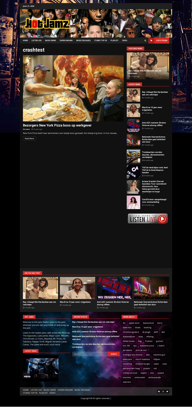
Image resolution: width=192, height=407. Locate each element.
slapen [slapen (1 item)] (144, 373)
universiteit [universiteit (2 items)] (139, 377)
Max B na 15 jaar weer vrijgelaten (133, 110)
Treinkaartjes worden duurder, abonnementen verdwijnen (133, 156)
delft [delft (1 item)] (156, 332)
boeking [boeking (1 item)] (147, 327)
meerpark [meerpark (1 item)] (127, 359)
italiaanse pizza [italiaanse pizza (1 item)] (147, 345)
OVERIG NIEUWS (66, 40)
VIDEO (124, 40)
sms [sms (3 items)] (152, 373)
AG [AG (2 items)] (124, 323)
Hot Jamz (26, 129)
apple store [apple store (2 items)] (134, 323)
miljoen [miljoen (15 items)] (156, 359)
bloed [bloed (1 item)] (137, 327)
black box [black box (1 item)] (127, 327)
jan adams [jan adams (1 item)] (127, 350)
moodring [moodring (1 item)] (127, 363)
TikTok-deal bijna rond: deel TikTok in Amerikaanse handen (133, 171)
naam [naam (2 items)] (156, 363)
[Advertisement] (127, 21)
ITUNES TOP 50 (100, 40)
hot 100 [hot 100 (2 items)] (126, 345)
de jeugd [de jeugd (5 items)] (146, 332)
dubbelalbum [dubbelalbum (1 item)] (129, 336)
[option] (148, 65)
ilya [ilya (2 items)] (134, 345)
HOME (25, 40)
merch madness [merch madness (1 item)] (142, 359)
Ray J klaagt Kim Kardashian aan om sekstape (133, 95)
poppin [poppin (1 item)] (146, 368)
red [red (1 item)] (155, 368)
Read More (29, 138)
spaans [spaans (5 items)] (160, 373)
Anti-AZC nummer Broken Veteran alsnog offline (133, 125)
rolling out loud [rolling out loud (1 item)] (130, 373)
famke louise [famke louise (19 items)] (129, 341)
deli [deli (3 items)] (163, 332)
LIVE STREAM (157, 41)
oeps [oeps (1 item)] (164, 363)
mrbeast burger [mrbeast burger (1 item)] (142, 363)
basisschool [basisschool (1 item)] (148, 323)
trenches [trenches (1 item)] (127, 377)
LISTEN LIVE (37, 40)
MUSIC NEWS (50, 40)
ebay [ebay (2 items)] (140, 336)
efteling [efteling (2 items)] (150, 336)
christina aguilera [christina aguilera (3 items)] (131, 332)
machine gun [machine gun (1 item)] (159, 354)
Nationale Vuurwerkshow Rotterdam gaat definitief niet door (133, 141)
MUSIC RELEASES (83, 40)
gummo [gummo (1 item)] (159, 341)
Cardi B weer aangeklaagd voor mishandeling (133, 202)
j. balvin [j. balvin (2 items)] (161, 345)
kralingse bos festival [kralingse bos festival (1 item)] (132, 354)
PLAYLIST (115, 40)
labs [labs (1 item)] (148, 354)
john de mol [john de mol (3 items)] (141, 350)
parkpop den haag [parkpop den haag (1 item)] (131, 368)
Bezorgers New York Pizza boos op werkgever (73, 88)
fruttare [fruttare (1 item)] (148, 341)
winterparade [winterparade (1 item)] (154, 377)
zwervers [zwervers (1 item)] (127, 382)
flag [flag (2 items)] (140, 341)
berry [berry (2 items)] (159, 323)
